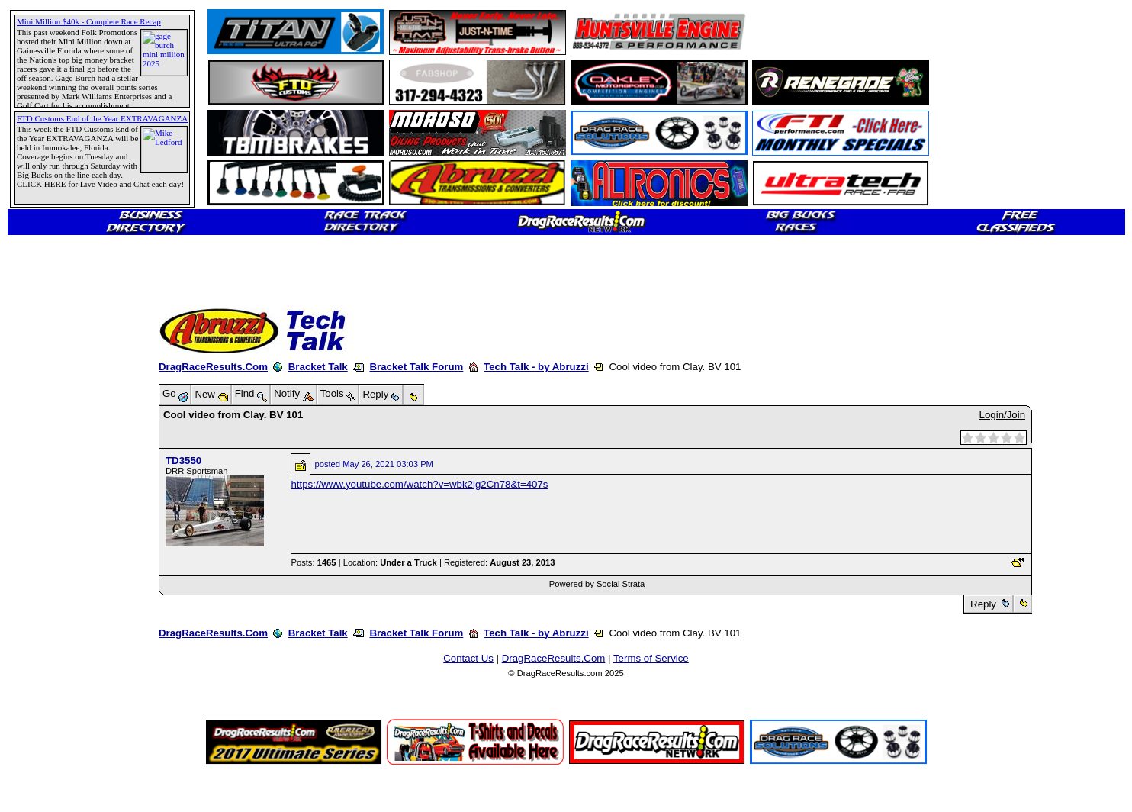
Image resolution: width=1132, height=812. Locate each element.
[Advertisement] (65, 553)
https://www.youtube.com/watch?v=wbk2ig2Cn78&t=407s (419, 484)
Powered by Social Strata (597, 583)
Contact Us (468, 658)
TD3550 (183, 460)
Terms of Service (651, 658)
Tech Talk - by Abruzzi (536, 366)
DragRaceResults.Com (213, 366)
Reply (983, 604)
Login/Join (1002, 414)
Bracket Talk (318, 366)
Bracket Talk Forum (416, 366)
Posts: (313, 562)
